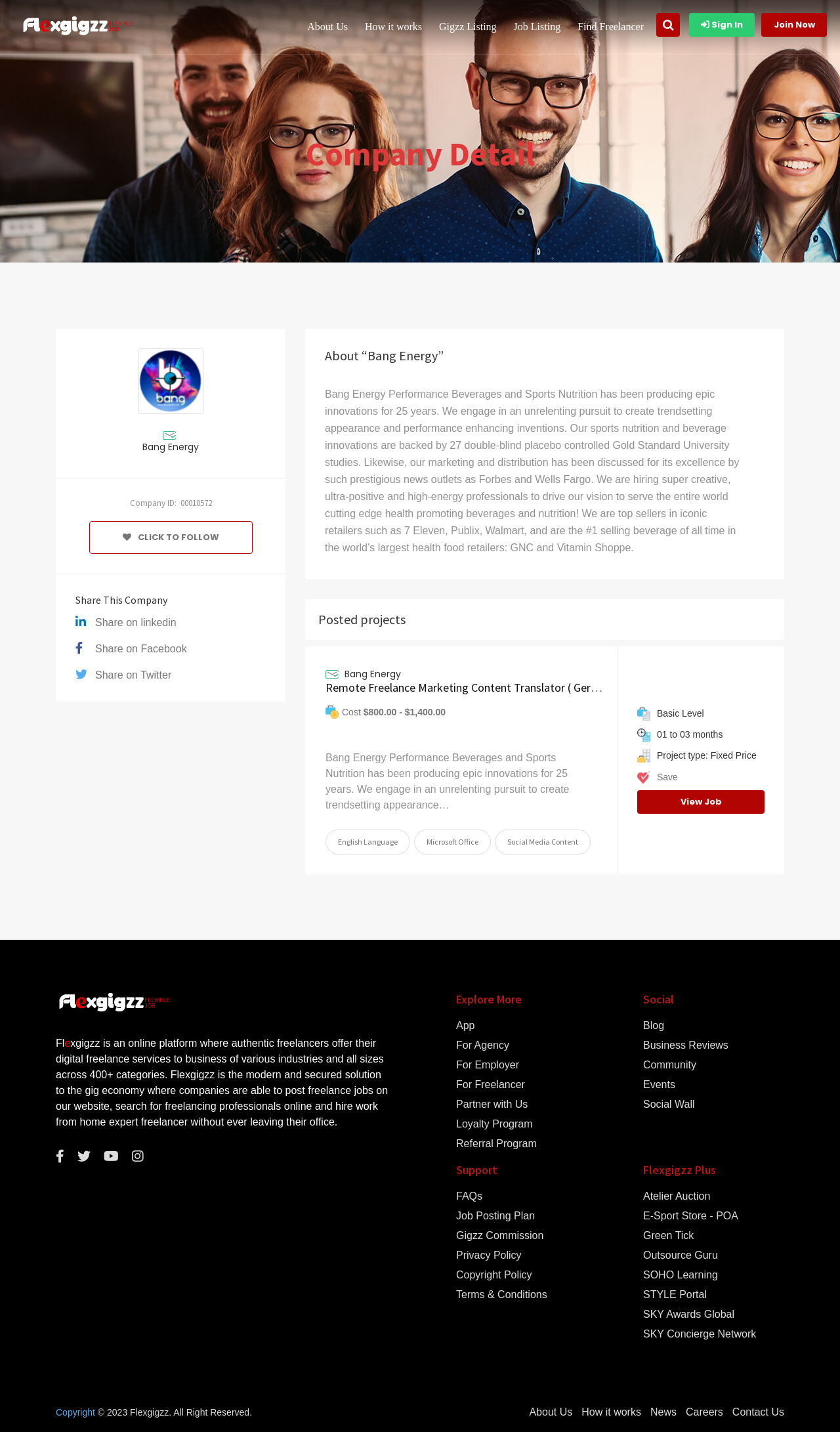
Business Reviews (685, 1045)
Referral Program (496, 1144)
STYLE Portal (675, 1295)
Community (669, 1065)
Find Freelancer (611, 26)
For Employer (487, 1065)
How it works (393, 26)
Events (659, 1085)
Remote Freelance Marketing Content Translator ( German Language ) (498, 687)
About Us (327, 26)
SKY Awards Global (688, 1314)
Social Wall (669, 1104)
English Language (368, 842)
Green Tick (668, 1236)
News (663, 1412)
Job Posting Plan (495, 1216)
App (465, 1026)
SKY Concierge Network (699, 1334)
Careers (704, 1412)
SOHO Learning (680, 1275)
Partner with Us (492, 1104)
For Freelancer (490, 1085)
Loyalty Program (494, 1124)
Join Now (794, 24)
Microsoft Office (452, 842)
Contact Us (758, 1412)
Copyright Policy (494, 1275)
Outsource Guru (680, 1255)
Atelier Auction (676, 1196)
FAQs (469, 1196)
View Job (701, 801)
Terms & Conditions (501, 1295)
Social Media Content (542, 842)
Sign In (722, 24)
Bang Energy (170, 447)
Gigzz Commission (499, 1236)
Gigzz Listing (468, 26)
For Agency (482, 1045)
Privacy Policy (489, 1255)
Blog (653, 1026)
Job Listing (537, 26)
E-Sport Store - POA (690, 1216)
